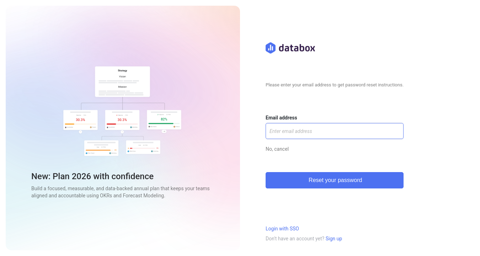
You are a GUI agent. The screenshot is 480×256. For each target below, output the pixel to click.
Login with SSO (282, 228)
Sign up (334, 238)
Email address (281, 118)
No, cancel (277, 149)
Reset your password (334, 180)
